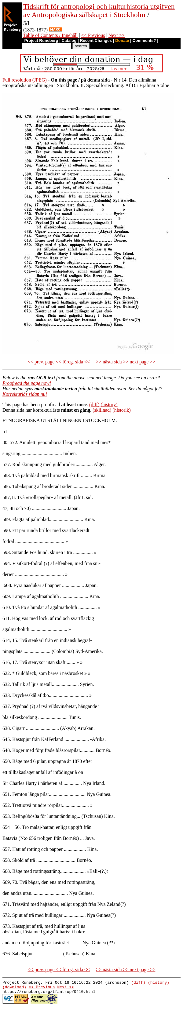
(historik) (121, 410)
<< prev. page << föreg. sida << (59, 361)
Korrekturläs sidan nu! (24, 394)
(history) (109, 404)
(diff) (94, 404)
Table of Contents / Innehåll (50, 35)
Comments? (144, 40)
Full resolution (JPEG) (24, 79)
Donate (122, 40)
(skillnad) (102, 410)
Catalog (69, 40)
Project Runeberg (41, 40)
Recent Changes (96, 40)
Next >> (116, 35)
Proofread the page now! (26, 383)
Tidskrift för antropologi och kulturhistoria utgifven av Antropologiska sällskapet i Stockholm (99, 10)
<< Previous (93, 35)
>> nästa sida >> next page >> (126, 361)
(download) (14, 988)
